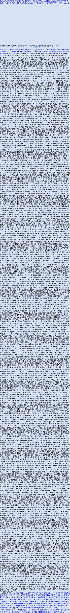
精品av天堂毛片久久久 (29, 597)
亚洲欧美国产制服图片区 (29, 601)
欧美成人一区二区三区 (27, 605)
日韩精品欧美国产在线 (59, 605)
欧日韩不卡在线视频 (48, 610)
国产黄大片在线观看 (9, 599)
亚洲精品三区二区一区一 (47, 593)
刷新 (36, 51)
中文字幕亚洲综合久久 (27, 595)
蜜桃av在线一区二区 (11, 595)
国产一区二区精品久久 (12, 612)
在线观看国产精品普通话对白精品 (51, 603)
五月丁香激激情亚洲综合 (26, 599)
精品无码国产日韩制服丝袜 (30, 610)
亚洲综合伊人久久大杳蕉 (11, 597)
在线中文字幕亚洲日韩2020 (13, 603)
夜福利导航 (34, 593)
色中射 (16, 605)
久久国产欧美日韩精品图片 (45, 595)
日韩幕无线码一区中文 (29, 612)
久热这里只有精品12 (43, 605)
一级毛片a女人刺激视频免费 (48, 601)
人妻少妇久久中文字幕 (45, 597)
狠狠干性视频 (42, 612)
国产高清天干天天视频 (30, 608)
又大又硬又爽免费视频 (44, 599)
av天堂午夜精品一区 (31, 603)
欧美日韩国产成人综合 (56, 612)
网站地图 (3, 53)
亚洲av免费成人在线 (60, 599)
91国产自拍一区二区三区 (11, 610)
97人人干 (18, 608)
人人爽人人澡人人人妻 (21, 593)
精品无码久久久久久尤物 (48, 608)
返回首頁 (37, 47)
